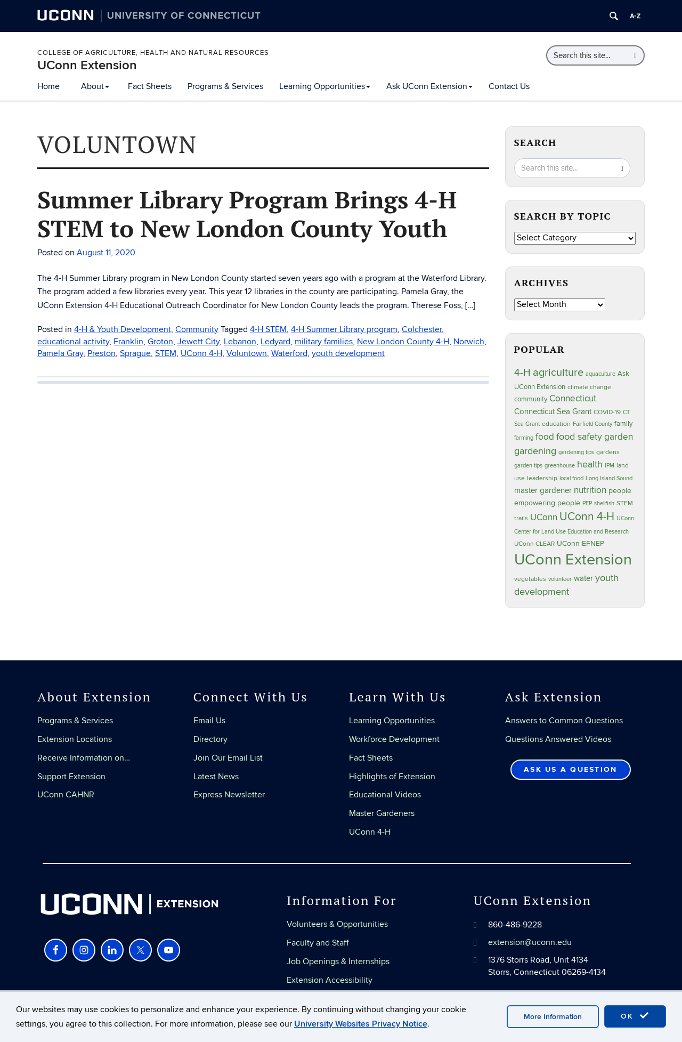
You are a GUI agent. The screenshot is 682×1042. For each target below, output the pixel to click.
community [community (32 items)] (530, 399)
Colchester (422, 329)
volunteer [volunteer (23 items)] (560, 579)
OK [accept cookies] (635, 1016)
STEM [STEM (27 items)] (624, 503)
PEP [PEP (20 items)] (587, 503)
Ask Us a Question (570, 769)
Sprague (135, 353)
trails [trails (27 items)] (521, 518)
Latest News (216, 776)
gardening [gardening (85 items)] (535, 451)
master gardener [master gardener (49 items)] (543, 491)
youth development (348, 353)
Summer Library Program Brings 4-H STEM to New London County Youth (247, 213)
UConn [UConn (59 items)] (543, 517)
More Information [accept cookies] (553, 1016)
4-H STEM (268, 329)
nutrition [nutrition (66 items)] (590, 490)
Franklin (128, 341)
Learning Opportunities (324, 86)
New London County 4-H (403, 341)
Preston (101, 353)
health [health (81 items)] (590, 464)
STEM (165, 353)
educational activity (73, 341)
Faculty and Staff (318, 943)
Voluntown (246, 353)
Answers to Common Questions (564, 720)
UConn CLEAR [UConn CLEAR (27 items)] (534, 544)
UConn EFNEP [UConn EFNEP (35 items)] (580, 543)
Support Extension (71, 776)
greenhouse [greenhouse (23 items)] (560, 465)
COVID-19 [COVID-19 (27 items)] (607, 412)
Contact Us (509, 86)
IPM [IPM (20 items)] (609, 465)
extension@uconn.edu (530, 942)
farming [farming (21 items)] (523, 437)
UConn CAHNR (65, 794)
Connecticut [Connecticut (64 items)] (572, 398)
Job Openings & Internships (338, 961)
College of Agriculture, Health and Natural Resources (153, 53)
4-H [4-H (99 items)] (522, 372)
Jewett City (198, 341)
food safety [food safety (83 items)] (579, 436)
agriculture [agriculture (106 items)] (558, 372)
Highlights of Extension (392, 776)
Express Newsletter (229, 794)
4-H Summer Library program (344, 329)
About (95, 86)
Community (196, 329)
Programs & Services (225, 86)
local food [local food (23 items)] (571, 478)
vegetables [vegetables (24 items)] (530, 579)
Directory (210, 739)
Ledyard (275, 341)
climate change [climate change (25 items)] (589, 387)
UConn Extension (87, 65)
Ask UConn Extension (429, 86)
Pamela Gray (60, 353)
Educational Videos (385, 794)
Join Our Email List (228, 758)
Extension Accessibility (329, 980)
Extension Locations (74, 739)
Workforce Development (394, 739)
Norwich (468, 341)
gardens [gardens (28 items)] (608, 452)
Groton (160, 341)
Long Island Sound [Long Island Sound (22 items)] (609, 478)
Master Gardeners (382, 813)
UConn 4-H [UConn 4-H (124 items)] (586, 516)
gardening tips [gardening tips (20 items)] (576, 452)
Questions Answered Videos (558, 739)
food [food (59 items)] (544, 437)
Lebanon (240, 341)
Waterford (289, 353)
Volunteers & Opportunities (337, 924)
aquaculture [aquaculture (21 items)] (600, 373)
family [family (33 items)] (623, 423)
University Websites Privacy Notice (360, 1024)
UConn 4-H (201, 353)
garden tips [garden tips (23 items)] (528, 465)
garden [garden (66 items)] (618, 436)
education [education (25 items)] (556, 423)
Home (48, 86)
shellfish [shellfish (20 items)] (604, 503)
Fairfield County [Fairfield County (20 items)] (592, 424)
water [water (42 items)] (583, 578)
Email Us (209, 720)
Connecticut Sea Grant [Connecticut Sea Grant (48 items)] (552, 411)
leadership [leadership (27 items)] (542, 478)
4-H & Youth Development (122, 329)
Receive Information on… (83, 758)
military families (324, 341)
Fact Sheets (150, 86)
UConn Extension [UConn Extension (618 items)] (573, 559)
